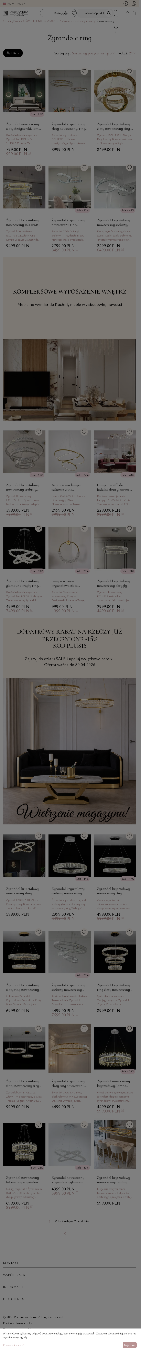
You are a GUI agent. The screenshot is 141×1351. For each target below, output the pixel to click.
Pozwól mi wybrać (13, 1345)
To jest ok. (129, 1345)
